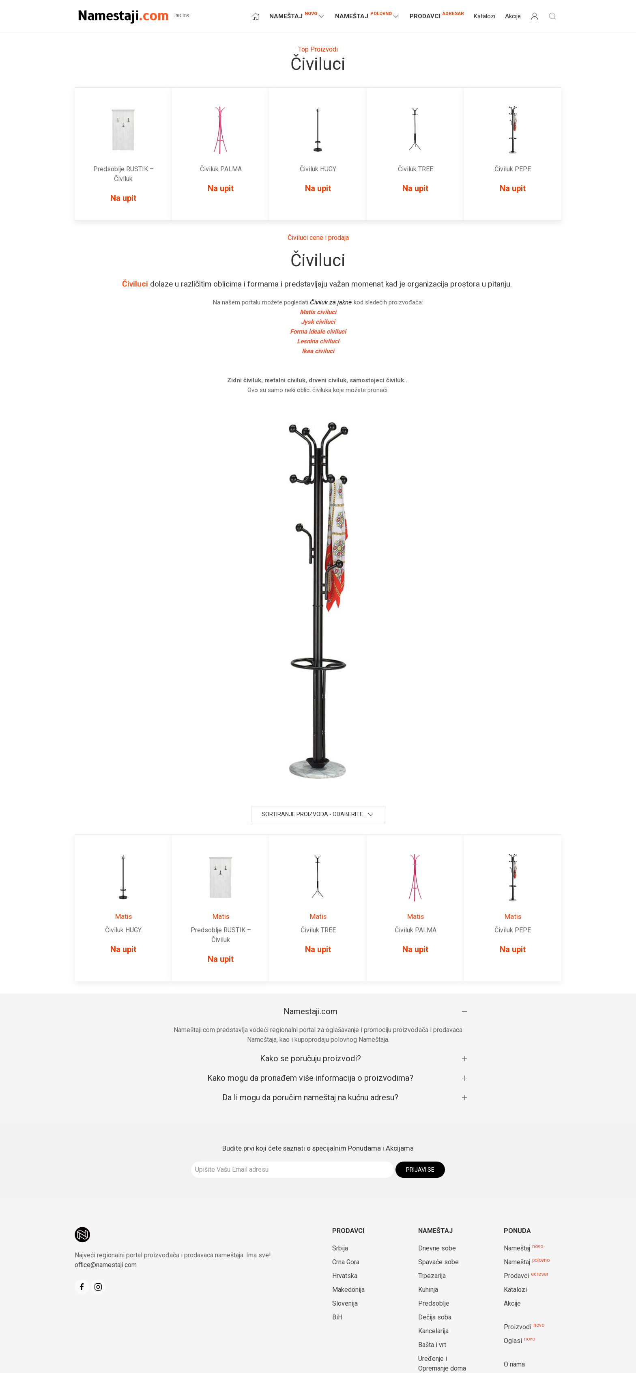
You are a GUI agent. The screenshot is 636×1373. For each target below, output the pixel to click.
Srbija (340, 1248)
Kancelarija (433, 1331)
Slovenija (345, 1303)
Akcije (513, 16)
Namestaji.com (310, 1011)
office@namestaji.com (106, 1265)
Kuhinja (428, 1289)
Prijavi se (420, 1169)
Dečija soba (434, 1317)
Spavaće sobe (438, 1262)
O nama (514, 1364)
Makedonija (348, 1289)
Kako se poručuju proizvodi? (310, 1058)
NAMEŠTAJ (297, 15)
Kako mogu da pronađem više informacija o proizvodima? (310, 1078)
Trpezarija (432, 1276)
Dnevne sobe (437, 1248)
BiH (337, 1317)
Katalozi (484, 16)
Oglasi (513, 1341)
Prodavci (437, 15)
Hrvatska (344, 1276)
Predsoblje (433, 1303)
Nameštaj (517, 1248)
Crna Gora (345, 1262)
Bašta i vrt (432, 1345)
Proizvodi (517, 1327)
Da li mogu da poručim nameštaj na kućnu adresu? (310, 1097)
